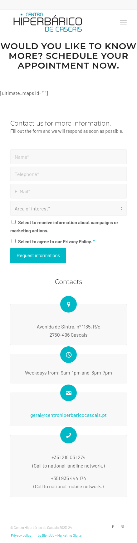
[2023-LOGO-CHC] (57, 22)
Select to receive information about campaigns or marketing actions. (64, 226)
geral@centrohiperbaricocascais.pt (68, 415)
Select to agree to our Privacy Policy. (56, 241)
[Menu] (123, 22)
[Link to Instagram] (122, 526)
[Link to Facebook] (112, 526)
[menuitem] (123, 22)
